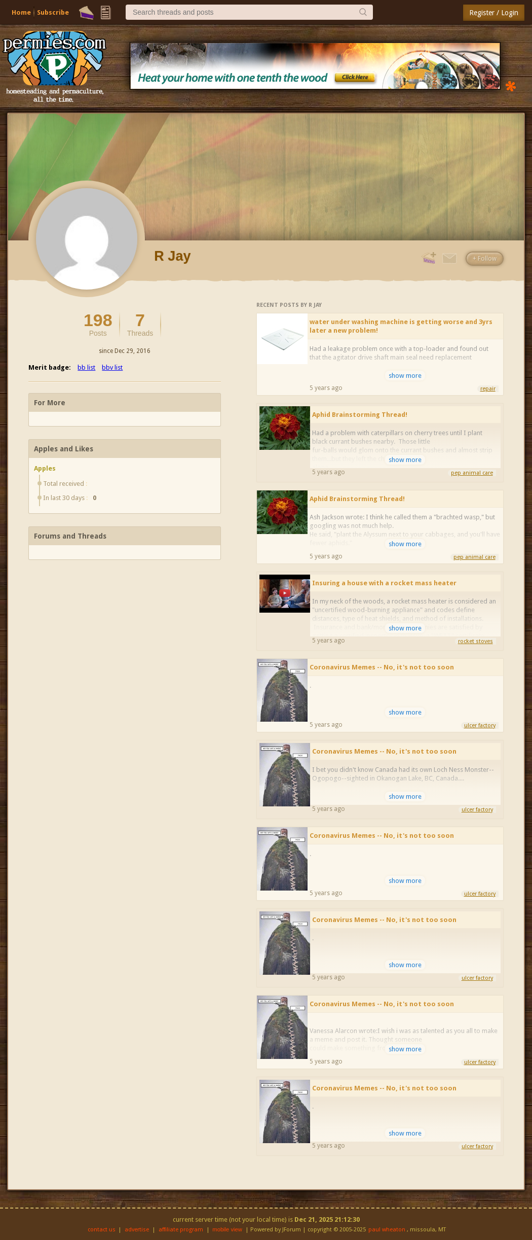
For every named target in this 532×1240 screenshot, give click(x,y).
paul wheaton (386, 1229)
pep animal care (472, 473)
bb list (86, 367)
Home (21, 12)
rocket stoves (475, 641)
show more (405, 375)
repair (488, 388)
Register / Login (493, 13)
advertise (137, 1229)
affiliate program (181, 1229)
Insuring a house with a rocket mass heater (384, 583)
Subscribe (53, 12)
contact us (102, 1229)
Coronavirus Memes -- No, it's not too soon (382, 667)
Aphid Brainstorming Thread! (359, 414)
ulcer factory (480, 725)
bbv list (112, 367)
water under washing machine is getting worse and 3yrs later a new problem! (401, 326)
